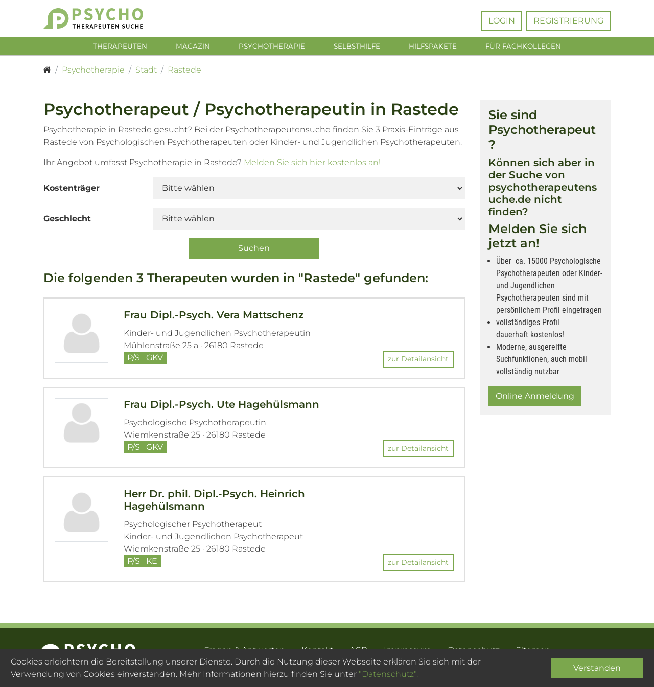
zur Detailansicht (418, 360)
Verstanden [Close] (597, 668)
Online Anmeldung (535, 398)
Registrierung (568, 21)
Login (501, 21)
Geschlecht (67, 220)
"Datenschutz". (388, 674)
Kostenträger (71, 189)
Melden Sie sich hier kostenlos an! (312, 164)
